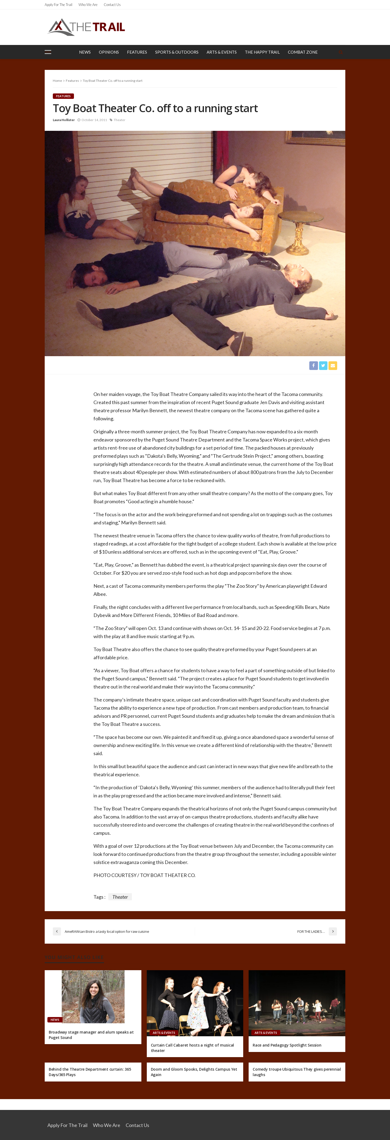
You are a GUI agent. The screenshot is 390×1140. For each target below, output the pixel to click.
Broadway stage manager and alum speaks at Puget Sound (91, 1034)
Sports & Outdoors (177, 52)
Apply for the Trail (58, 4)
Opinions (109, 52)
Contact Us (112, 4)
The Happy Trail (262, 52)
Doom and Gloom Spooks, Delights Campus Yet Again (194, 1072)
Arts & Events (222, 52)
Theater (119, 120)
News (85, 52)
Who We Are (88, 4)
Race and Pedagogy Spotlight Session (287, 1045)
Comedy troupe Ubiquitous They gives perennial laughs (297, 1072)
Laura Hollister (64, 120)
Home (57, 81)
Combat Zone (303, 52)
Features (137, 52)
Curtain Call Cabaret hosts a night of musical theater (192, 1048)
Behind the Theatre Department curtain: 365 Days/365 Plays (90, 1072)
